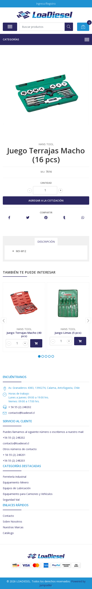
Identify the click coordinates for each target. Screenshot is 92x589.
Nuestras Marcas (13, 527)
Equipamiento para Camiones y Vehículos (28, 494)
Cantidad (46, 182)
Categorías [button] (46, 40)
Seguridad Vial (11, 499)
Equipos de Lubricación (17, 488)
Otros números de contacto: (20, 449)
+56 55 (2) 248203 (14, 460)
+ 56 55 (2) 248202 (19, 407)
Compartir (46, 212)
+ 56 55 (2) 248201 (14, 455)
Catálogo (8, 533)
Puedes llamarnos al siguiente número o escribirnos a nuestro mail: (43, 432)
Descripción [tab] (46, 241)
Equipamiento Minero (16, 482)
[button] (39, 356)
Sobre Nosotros (12, 521)
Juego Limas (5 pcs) (68, 333)
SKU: (42, 171)
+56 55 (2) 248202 (14, 437)
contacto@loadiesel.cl (21, 413)
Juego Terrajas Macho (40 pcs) (24, 334)
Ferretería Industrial (14, 476)
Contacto (8, 516)
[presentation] (4, 320)
